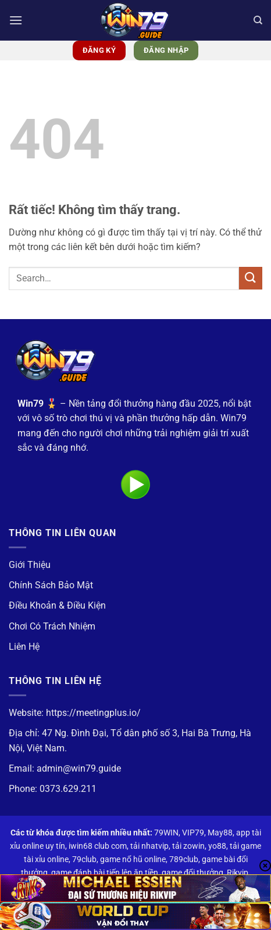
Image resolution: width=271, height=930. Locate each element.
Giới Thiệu (30, 564)
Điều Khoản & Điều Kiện (57, 605)
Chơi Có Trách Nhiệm (52, 626)
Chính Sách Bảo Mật (51, 585)
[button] (16, 20)
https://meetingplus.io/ (93, 712)
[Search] (258, 20)
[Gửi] (250, 278)
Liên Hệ (24, 646)
